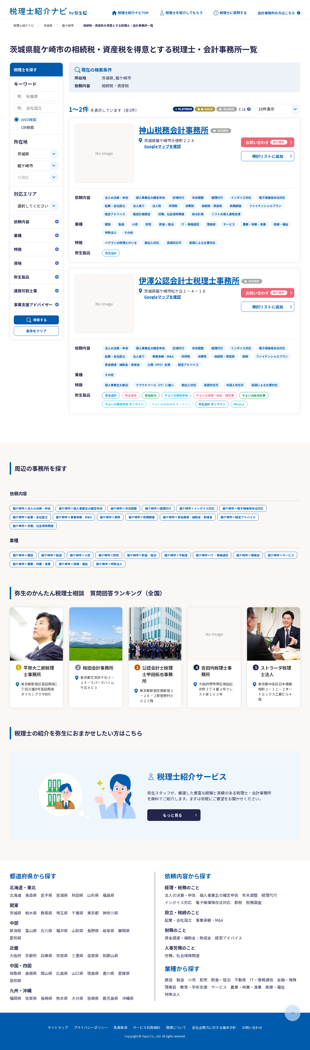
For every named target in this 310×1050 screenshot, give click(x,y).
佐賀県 (31, 998)
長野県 (93, 930)
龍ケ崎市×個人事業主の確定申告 (80, 508)
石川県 (46, 930)
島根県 (31, 973)
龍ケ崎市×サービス (281, 555)
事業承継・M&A (209, 920)
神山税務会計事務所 (174, 129)
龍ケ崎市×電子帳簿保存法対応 (243, 508)
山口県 (77, 973)
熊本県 (62, 998)
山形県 (93, 895)
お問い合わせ (252, 1027)
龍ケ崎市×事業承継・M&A (74, 517)
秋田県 (77, 895)
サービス (219, 987)
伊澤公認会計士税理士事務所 (189, 280)
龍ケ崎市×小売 (80, 555)
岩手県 (46, 895)
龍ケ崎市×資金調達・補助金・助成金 (187, 517)
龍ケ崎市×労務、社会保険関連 (33, 526)
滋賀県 (93, 955)
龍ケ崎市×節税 (110, 517)
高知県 (15, 980)
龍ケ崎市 (68, 25)
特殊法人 (172, 994)
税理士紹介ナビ (24, 25)
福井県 (62, 930)
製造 (180, 980)
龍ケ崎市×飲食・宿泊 (141, 555)
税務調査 (254, 902)
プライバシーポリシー (91, 1027)
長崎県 (46, 998)
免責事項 (120, 1027)
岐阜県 (108, 930)
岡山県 (46, 973)
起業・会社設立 (178, 920)
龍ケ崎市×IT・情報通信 (212, 555)
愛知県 (15, 938)
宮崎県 (93, 998)
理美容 (170, 987)
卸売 (203, 980)
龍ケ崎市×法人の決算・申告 (32, 508)
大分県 (77, 998)
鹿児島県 (110, 998)
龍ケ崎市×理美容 (248, 555)
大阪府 (15, 955)
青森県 (31, 895)
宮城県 (62, 895)
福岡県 (15, 998)
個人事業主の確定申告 (219, 895)
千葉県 (77, 913)
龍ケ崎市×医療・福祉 (73, 564)
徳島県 (93, 973)
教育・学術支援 (193, 987)
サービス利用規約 (146, 1027)
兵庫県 (46, 955)
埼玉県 (62, 913)
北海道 (15, 895)
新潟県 (15, 930)
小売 (192, 980)
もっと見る (172, 815)
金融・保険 (286, 980)
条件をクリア (36, 331)
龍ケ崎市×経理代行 (158, 508)
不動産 (240, 980)
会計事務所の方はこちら (276, 13)
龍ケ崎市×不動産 (176, 555)
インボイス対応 (178, 902)
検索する (40, 319)
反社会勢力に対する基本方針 (214, 1027)
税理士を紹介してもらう (181, 12)
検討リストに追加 (267, 156)
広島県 (62, 973)
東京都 (93, 913)
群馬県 (46, 913)
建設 (168, 980)
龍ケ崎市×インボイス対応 (196, 508)
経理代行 (269, 895)
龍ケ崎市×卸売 (109, 555)
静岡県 (124, 930)
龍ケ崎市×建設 (23, 555)
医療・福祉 (275, 987)
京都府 (31, 955)
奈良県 (62, 955)
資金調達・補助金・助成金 (188, 938)
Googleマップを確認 (162, 146)
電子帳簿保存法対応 (213, 902)
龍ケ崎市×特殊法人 (109, 564)
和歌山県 (110, 955)
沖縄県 (128, 998)
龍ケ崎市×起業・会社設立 (30, 517)
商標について (176, 1027)
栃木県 (31, 913)
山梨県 (77, 930)
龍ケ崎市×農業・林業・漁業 (32, 564)
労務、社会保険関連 (182, 955)
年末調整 (250, 895)
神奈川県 (110, 913)
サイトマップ (58, 1027)
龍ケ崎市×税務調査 (142, 517)
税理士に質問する (230, 12)
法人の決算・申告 (180, 895)
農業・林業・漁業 (246, 987)
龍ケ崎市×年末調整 (124, 508)
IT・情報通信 (261, 980)
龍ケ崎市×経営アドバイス (238, 517)
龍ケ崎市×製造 (51, 555)
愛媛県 (124, 973)
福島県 (108, 895)
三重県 (77, 955)
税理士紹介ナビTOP (130, 12)
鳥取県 (15, 973)
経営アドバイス (228, 938)
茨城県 (48, 25)
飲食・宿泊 (221, 980)
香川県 (108, 973)
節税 (238, 902)
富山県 (31, 930)
